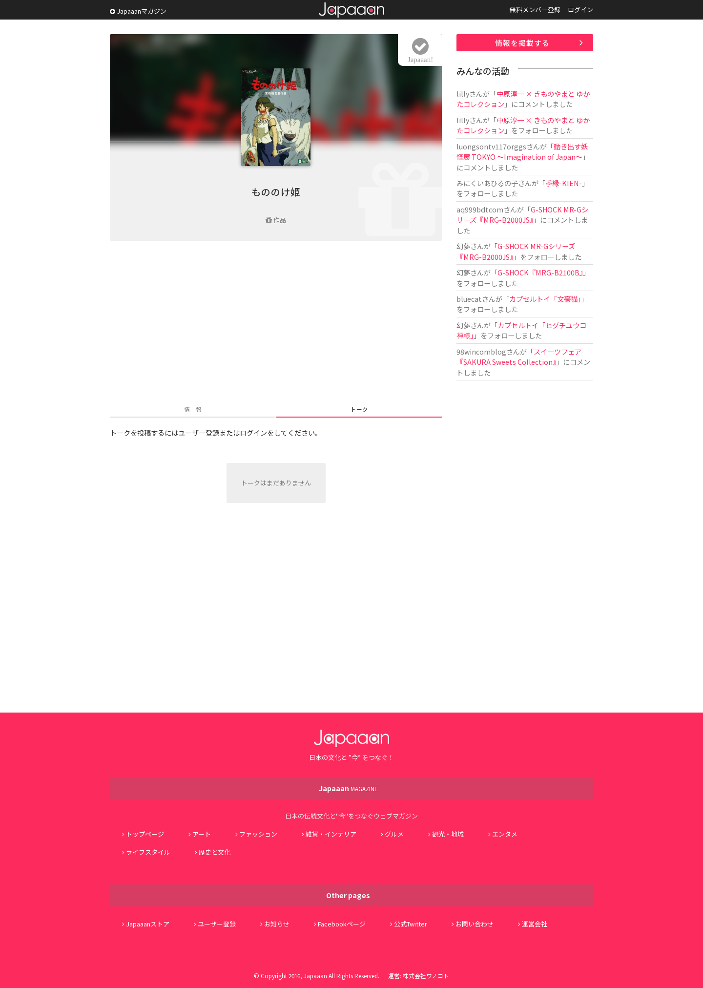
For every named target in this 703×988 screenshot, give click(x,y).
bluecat (469, 299)
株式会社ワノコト (426, 975)
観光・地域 (448, 834)
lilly (462, 93)
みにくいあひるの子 (487, 183)
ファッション (258, 834)
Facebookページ (342, 923)
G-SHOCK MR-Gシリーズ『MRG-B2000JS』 (522, 214)
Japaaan (351, 10)
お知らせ (276, 923)
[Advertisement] (276, 323)
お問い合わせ (474, 923)
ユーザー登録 (217, 923)
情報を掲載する (522, 43)
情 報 (193, 409)
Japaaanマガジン (138, 11)
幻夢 (463, 246)
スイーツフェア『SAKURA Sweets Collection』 (518, 356)
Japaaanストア (147, 923)
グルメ (394, 834)
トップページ (145, 834)
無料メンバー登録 (535, 9)
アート (201, 834)
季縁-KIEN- (563, 183)
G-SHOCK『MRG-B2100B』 (540, 272)
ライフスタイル (148, 852)
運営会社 (534, 923)
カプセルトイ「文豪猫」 (545, 299)
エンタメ (504, 834)
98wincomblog (481, 351)
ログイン (580, 9)
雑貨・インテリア (331, 834)
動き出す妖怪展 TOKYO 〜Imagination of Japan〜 (522, 151)
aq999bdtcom (479, 209)
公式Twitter (410, 923)
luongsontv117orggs (491, 146)
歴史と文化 (214, 852)
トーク (359, 409)
